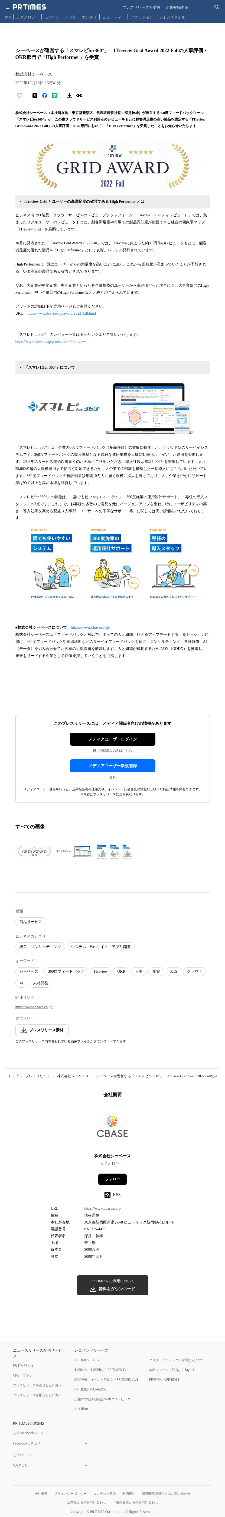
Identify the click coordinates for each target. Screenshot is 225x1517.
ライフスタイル (172, 17)
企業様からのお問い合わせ (86, 1502)
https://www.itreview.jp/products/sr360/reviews (51, 342)
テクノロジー (27, 17)
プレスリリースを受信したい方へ (37, 1385)
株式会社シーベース (73, 1076)
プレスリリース (37, 1076)
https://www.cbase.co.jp (102, 1208)
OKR (121, 971)
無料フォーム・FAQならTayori (171, 1369)
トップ (13, 1076)
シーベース (28, 971)
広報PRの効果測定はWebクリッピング (102, 1399)
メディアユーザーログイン (112, 739)
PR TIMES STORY (87, 1360)
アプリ (70, 17)
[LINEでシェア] (54, 95)
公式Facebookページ (28, 1433)
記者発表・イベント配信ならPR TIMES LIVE (106, 1379)
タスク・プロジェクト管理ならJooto (176, 1360)
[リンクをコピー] (79, 95)
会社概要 (41, 1493)
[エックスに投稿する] (35, 95)
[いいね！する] (19, 95)
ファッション (142, 17)
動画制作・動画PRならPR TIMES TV (100, 1369)
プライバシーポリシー (70, 1493)
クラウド (194, 971)
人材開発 (40, 983)
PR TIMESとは (23, 1365)
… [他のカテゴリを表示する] (192, 15)
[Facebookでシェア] (44, 95)
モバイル (52, 17)
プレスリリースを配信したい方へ (37, 1395)
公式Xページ (22, 1455)
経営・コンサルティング (40, 947)
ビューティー (113, 17)
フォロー (112, 1179)
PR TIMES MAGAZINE (90, 1389)
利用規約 (128, 1493)
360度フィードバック (66, 971)
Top (7, 17)
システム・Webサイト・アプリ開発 (101, 947)
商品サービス (30, 922)
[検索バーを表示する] (217, 7)
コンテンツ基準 (104, 1493)
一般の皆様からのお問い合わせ (135, 1502)
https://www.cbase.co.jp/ (90, 627)
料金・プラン (22, 1375)
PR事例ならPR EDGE (164, 1379)
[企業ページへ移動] (112, 1127)
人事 (139, 971)
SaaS (173, 971)
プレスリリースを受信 (141, 7)
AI (21, 983)
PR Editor (81, 1409)
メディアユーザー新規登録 (112, 766)
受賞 (156, 971)
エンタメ (89, 17)
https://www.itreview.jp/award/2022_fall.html (61, 313)
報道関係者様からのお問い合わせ (166, 1493)
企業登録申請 (177, 7)
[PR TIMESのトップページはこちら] (29, 7)
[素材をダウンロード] (69, 95)
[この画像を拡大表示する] (34, 851)
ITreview (101, 971)
